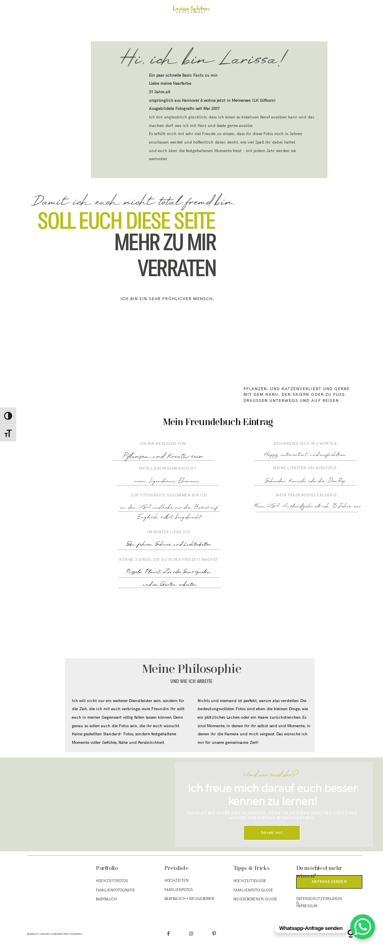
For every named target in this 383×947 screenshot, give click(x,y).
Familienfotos (178, 890)
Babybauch (106, 899)
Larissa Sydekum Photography (61, 933)
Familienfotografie (115, 890)
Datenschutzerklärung (319, 901)
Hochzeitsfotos (112, 881)
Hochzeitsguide (249, 881)
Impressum (306, 906)
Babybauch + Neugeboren (189, 899)
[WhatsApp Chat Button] (363, 927)
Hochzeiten (176, 880)
